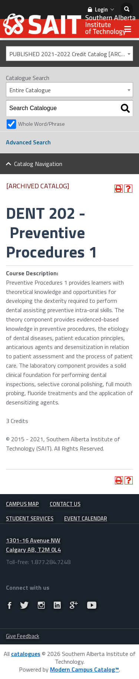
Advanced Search (28, 142)
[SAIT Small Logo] (69, 26)
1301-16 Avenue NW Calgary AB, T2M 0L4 (33, 545)
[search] (126, 9)
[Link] (9, 605)
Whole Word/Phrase (41, 124)
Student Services (29, 518)
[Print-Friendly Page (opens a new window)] (119, 189)
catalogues (25, 653)
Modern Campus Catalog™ (84, 669)
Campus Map (22, 504)
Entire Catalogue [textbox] (30, 90)
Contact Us (65, 504)
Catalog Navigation (38, 163)
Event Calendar (85, 518)
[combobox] (69, 53)
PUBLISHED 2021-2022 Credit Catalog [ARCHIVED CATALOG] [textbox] (71, 53)
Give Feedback (22, 636)
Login (101, 9)
